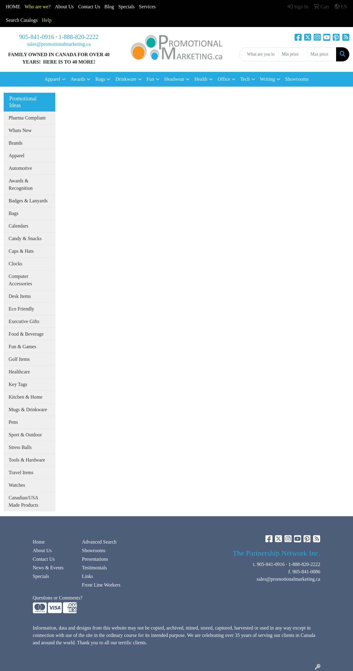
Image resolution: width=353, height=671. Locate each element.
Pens (13, 422)
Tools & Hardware (27, 459)
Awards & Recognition (21, 184)
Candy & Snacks (25, 238)
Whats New (20, 130)
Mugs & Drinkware (28, 409)
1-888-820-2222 (79, 36)
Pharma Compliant (27, 117)
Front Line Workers (101, 584)
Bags (13, 213)
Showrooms (296, 79)
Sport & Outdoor (25, 434)
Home (39, 541)
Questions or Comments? (58, 597)
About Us (64, 6)
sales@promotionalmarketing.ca (59, 44)
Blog (109, 6)
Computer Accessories (20, 280)
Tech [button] (245, 79)
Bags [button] (100, 79)
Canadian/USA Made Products (23, 501)
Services (147, 6)
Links (87, 576)
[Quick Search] (259, 54)
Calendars (18, 225)
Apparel (17, 155)
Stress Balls (20, 447)
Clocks (15, 263)
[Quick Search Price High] (321, 54)
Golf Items (19, 359)
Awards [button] (77, 79)
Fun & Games (22, 346)
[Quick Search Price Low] (293, 54)
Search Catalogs (22, 20)
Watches (17, 485)
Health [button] (201, 79)
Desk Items (20, 296)
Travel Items (21, 472)
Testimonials (94, 567)
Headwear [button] (174, 79)
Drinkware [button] (125, 79)
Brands (15, 143)
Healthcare (19, 371)
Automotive (20, 168)
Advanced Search (99, 541)
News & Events (48, 567)
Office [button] (224, 79)
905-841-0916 (36, 36)
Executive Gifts (24, 321)
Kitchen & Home (25, 397)
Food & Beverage (26, 334)
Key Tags (18, 384)
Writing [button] (267, 79)
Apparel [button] (53, 79)
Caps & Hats (21, 251)
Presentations (95, 559)
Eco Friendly (21, 308)
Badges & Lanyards (28, 200)
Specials (126, 6)
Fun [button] (150, 79)
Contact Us (44, 559)
